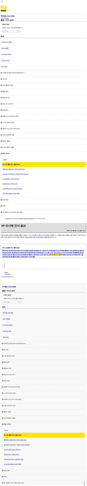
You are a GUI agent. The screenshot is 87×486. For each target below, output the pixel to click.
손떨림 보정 (65, 254)
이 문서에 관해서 (6, 54)
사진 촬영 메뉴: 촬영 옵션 (11, 164)
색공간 (29, 252)
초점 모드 (39, 254)
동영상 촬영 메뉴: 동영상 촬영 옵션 (14, 169)
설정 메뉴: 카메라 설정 (10, 184)
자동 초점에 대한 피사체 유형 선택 (35, 237)
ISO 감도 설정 (71, 250)
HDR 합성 (5, 257)
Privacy (6, 272)
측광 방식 (26, 254)
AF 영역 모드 (46, 254)
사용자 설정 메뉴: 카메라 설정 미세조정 (15, 174)
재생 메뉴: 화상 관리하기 (11, 179)
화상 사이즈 (57, 250)
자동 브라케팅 (73, 254)
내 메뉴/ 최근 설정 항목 (11, 193)
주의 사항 (4, 66)
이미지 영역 (47, 250)
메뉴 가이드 (17, 218)
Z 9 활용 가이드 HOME (9, 287)
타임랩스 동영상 (20, 257)
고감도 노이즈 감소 (62, 252)
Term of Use (7, 274)
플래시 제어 (32, 254)
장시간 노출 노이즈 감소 (49, 252)
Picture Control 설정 (8, 252)
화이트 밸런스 (80, 250)
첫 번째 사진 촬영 (6, 42)
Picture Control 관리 (21, 252)
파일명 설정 (32, 250)
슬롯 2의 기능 (40, 250)
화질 (52, 250)
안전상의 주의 (5, 60)
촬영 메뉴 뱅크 (6, 250)
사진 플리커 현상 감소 (16, 254)
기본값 (5, 159)
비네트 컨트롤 (72, 252)
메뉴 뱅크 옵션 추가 (17, 250)
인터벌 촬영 (11, 257)
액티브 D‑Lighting (36, 252)
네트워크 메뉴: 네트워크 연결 (12, 188)
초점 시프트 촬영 (30, 257)
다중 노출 (80, 254)
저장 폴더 (26, 250)
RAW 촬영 (64, 250)
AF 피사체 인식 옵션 (56, 254)
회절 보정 (79, 252)
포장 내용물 (4, 48)
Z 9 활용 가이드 (9, 218)
